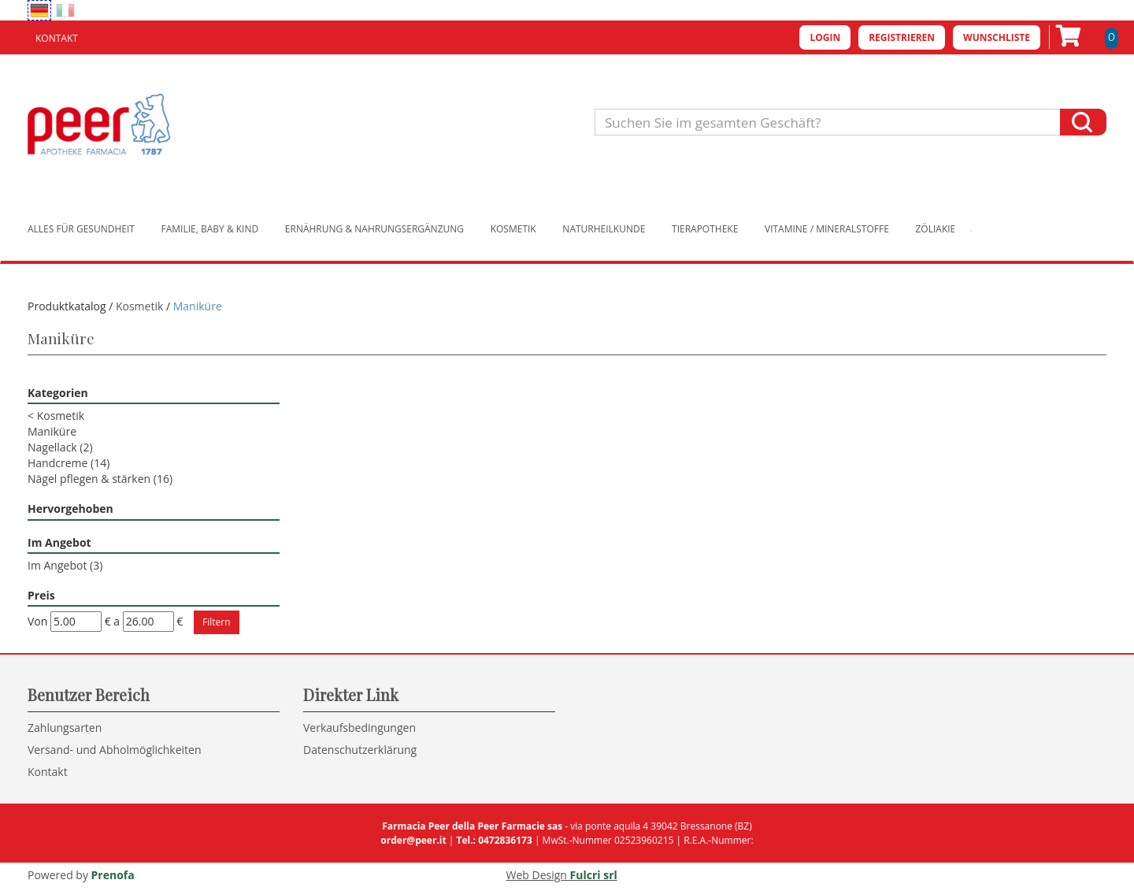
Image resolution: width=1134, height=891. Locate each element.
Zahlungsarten (65, 727)
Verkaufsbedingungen (359, 727)
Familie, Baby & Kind (210, 229)
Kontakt (56, 38)
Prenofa (113, 874)
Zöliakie (936, 229)
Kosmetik (513, 229)
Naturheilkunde (603, 229)
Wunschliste (996, 37)
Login (825, 37)
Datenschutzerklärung (360, 749)
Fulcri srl (593, 874)
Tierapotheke (705, 229)
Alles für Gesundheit (81, 229)
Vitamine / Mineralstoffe (827, 229)
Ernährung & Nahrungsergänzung (374, 229)
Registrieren (902, 37)
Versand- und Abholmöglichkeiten (115, 749)
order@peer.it (413, 840)
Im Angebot (65, 565)
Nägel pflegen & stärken (100, 478)
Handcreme (68, 462)
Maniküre (52, 431)
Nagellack (60, 447)
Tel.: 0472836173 (494, 840)
